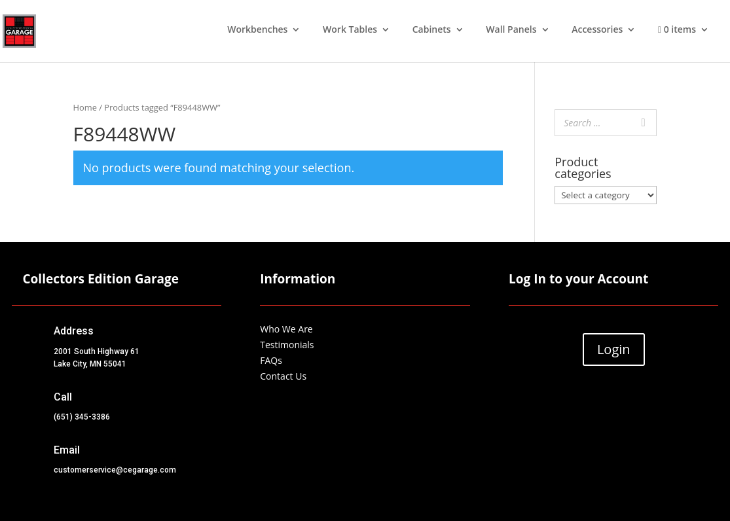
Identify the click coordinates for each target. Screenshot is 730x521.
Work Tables (350, 30)
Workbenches (257, 30)
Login (613, 349)
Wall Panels (511, 30)
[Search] (643, 122)
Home (85, 107)
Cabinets (431, 30)
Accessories (597, 30)
